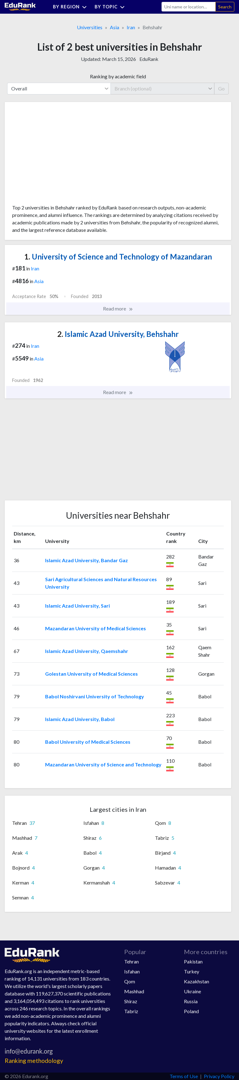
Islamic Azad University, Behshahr (118, 333)
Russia (191, 1001)
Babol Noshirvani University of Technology (94, 696)
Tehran (131, 961)
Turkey (191, 971)
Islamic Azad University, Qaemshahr (86, 651)
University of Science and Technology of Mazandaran (118, 256)
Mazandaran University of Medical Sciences (95, 628)
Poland (191, 1011)
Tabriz (131, 1011)
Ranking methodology (34, 1060)
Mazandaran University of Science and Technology (103, 764)
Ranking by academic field (118, 76)
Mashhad (134, 991)
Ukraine (192, 991)
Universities (89, 27)
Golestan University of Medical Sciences (91, 674)
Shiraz (130, 1001)
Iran (131, 27)
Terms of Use (184, 1076)
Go (221, 88)
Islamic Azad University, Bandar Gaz (86, 560)
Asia (114, 27)
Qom (129, 981)
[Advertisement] (59, 155)
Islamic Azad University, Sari (77, 606)
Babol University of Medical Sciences (87, 742)
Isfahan (132, 971)
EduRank (148, 59)
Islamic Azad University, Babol (80, 719)
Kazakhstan (196, 981)
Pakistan (193, 961)
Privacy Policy (219, 1076)
